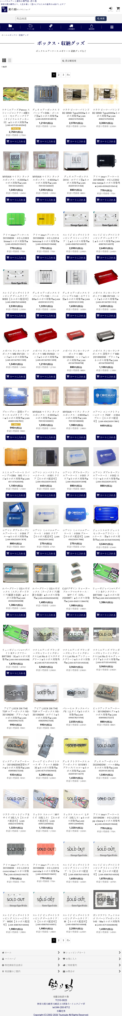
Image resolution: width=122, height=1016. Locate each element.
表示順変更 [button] (69, 61)
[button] (112, 27)
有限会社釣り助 (61, 996)
